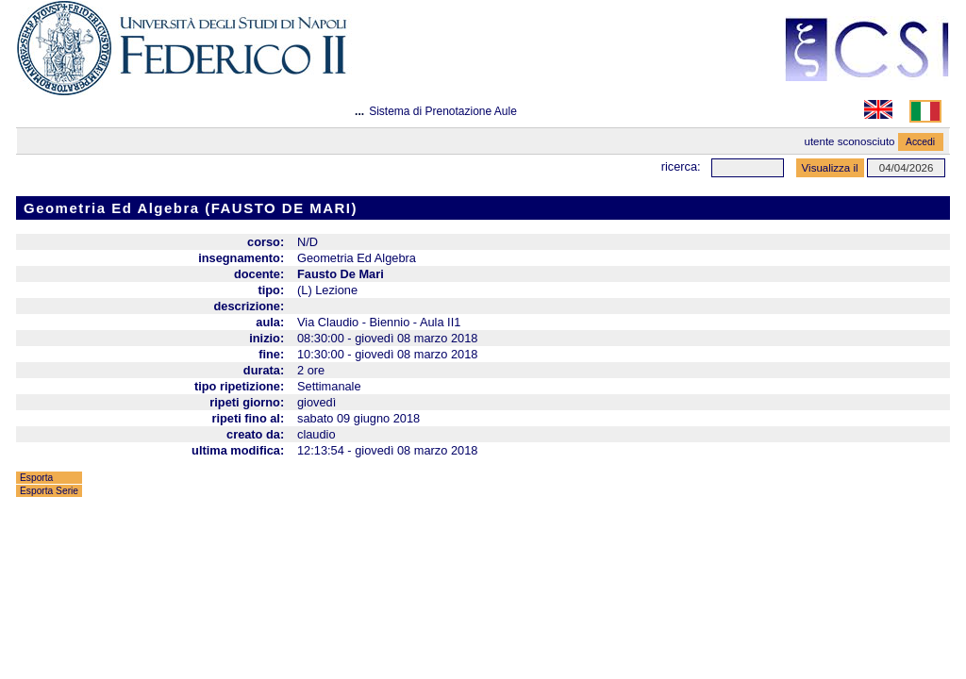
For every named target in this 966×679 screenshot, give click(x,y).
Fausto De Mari (340, 274)
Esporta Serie (49, 491)
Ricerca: (681, 166)
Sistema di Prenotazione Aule (443, 111)
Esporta (36, 477)
